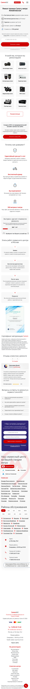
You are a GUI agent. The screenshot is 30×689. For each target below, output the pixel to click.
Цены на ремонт (15, 675)
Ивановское (5, 523)
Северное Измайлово (21, 531)
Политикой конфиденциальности (18, 49)
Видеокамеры (15, 656)
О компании (15, 668)
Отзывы (15, 676)
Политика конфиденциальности (15, 614)
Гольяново (21, 521)
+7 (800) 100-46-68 (14, 559)
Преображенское (7, 531)
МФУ (15, 657)
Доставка (15, 670)
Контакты (15, 680)
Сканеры (15, 662)
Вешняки (15, 518)
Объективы (15, 651)
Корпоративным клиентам (15, 681)
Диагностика (15, 678)
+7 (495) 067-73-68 (14, 553)
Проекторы (15, 654)
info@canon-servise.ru (16, 629)
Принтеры (15, 661)
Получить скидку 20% (14, 136)
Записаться (17, 2)
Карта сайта (15, 643)
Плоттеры (15, 659)
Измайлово (15, 523)
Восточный (24, 518)
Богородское (6, 518)
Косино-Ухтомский (7, 526)
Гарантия (15, 672)
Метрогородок (20, 526)
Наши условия (15, 616)
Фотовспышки (15, 652)
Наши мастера (15, 673)
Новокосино (16, 528)
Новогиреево (6, 528)
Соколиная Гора (6, 533)
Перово (25, 528)
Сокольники (17, 533)
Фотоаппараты (15, 649)
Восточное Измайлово (8, 521)
